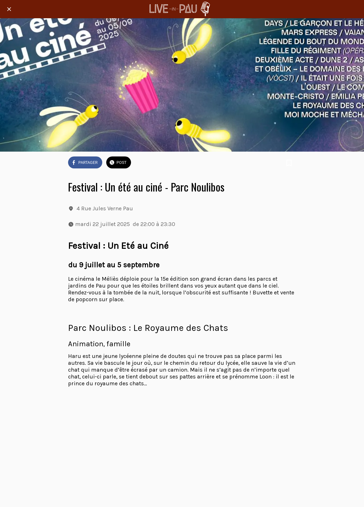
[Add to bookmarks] (289, 163)
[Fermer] (9, 9)
